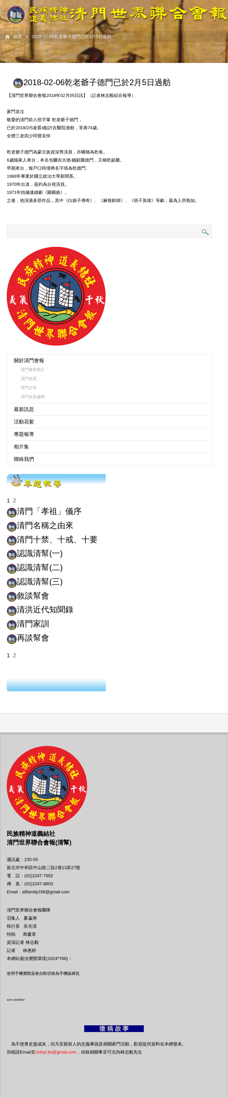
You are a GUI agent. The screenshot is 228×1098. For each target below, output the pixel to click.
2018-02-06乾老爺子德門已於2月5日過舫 (71, 36)
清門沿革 (29, 387)
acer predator (16, 999)
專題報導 (24, 434)
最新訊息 (24, 409)
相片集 (21, 446)
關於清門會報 (29, 360)
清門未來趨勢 (33, 396)
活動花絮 (24, 421)
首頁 (17, 36)
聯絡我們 (24, 459)
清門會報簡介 (33, 369)
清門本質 (29, 378)
